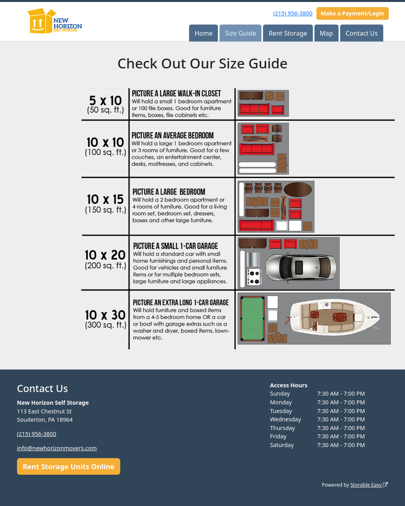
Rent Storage (288, 33)
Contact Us (362, 33)
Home (204, 33)
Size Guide (240, 33)
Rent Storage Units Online (68, 466)
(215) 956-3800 (292, 13)
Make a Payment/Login (352, 13)
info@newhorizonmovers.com (57, 448)
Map (326, 33)
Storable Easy (369, 484)
